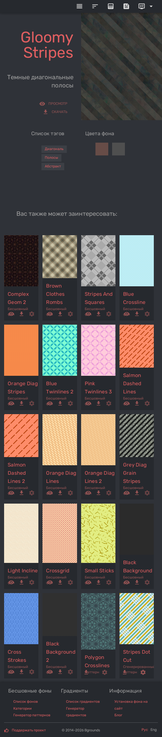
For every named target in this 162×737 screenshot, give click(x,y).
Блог (118, 715)
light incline (23, 571)
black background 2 (60, 652)
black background (138, 566)
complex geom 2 (18, 298)
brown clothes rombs (55, 294)
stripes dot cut (136, 656)
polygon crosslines (97, 661)
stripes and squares (99, 298)
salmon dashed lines (132, 383)
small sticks (99, 571)
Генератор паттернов (31, 715)
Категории (22, 708)
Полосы (51, 157)
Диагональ (54, 149)
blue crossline (134, 298)
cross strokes (17, 656)
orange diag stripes (23, 387)
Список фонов (25, 701)
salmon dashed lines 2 (17, 473)
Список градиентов (83, 701)
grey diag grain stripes (135, 473)
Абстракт (53, 166)
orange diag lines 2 (100, 477)
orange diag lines (61, 477)
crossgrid (57, 571)
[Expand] (146, 6)
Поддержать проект (29, 730)
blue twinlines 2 (59, 387)
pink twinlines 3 (98, 387)
